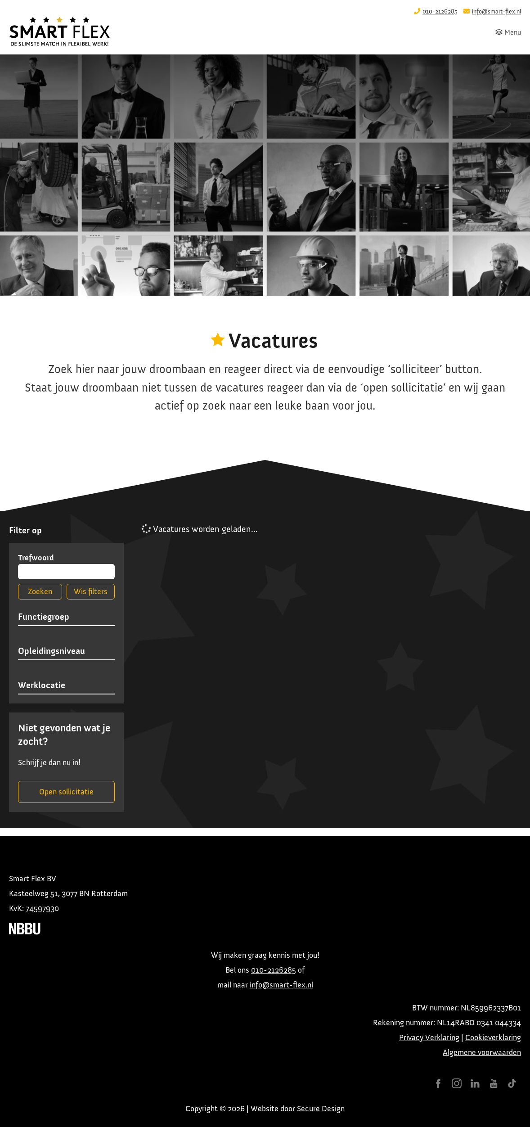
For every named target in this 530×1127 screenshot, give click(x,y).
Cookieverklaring (493, 1037)
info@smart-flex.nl (281, 985)
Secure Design (321, 1108)
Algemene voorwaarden (482, 1052)
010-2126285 (273, 970)
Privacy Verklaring (429, 1037)
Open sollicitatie (66, 792)
